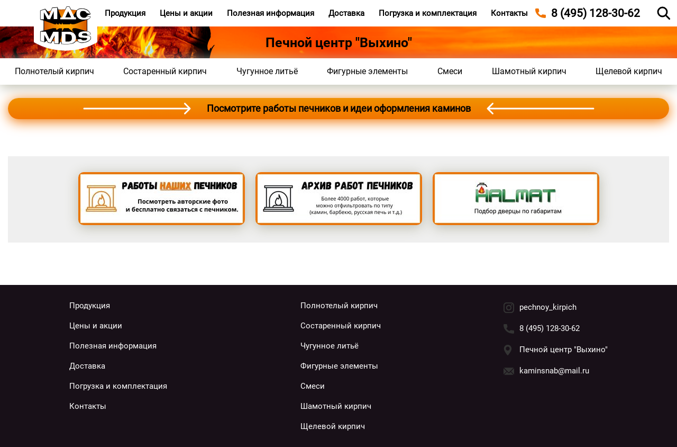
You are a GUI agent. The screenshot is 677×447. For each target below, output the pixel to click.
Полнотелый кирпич (54, 71)
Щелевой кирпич (629, 71)
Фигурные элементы (367, 71)
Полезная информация (270, 13)
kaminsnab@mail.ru (554, 371)
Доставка (346, 13)
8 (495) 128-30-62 (549, 328)
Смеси (449, 71)
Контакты (509, 13)
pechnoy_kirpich (548, 307)
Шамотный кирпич (529, 71)
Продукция (125, 13)
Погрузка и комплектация (428, 13)
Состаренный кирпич (165, 71)
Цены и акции (186, 13)
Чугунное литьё (267, 71)
